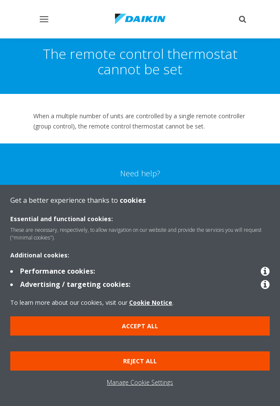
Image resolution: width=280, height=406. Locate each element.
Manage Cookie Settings (140, 382)
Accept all (140, 326)
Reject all (140, 361)
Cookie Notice (150, 302)
